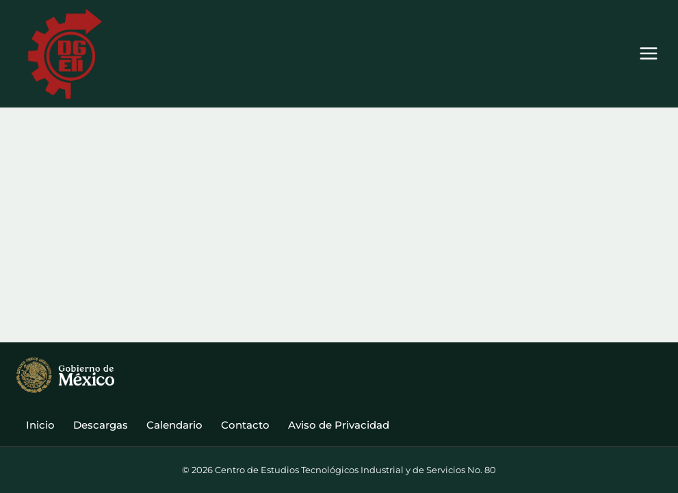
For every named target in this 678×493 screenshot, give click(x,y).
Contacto (245, 424)
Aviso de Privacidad (338, 424)
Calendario (174, 424)
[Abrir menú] (648, 54)
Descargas (100, 424)
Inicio (40, 424)
